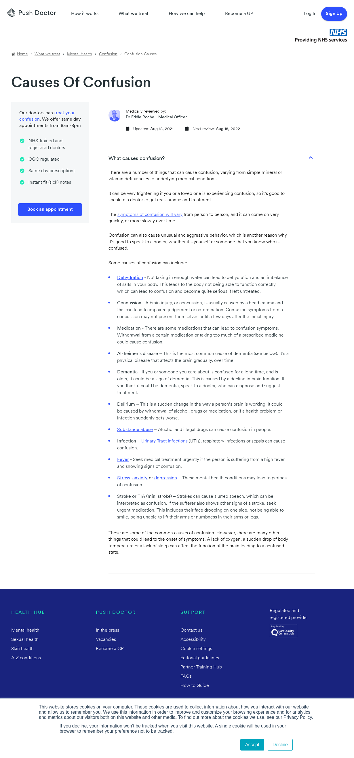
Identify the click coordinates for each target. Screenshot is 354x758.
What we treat (134, 14)
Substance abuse (135, 430)
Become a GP (239, 14)
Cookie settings (196, 649)
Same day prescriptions (51, 171)
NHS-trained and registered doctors (46, 144)
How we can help (187, 14)
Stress (123, 478)
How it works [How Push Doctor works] (84, 14)
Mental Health (79, 54)
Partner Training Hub (201, 667)
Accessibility (193, 639)
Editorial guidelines (199, 658)
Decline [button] (280, 744)
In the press (107, 630)
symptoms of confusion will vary (149, 214)
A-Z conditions (26, 658)
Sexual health (25, 639)
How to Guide (194, 685)
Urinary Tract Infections (164, 441)
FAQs (186, 676)
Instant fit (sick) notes (49, 182)
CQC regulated (44, 159)
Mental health (25, 630)
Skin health (22, 649)
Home (22, 54)
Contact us (191, 630)
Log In (310, 14)
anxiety (140, 478)
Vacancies (106, 639)
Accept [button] (252, 744)
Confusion (108, 54)
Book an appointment (50, 209)
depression (165, 478)
